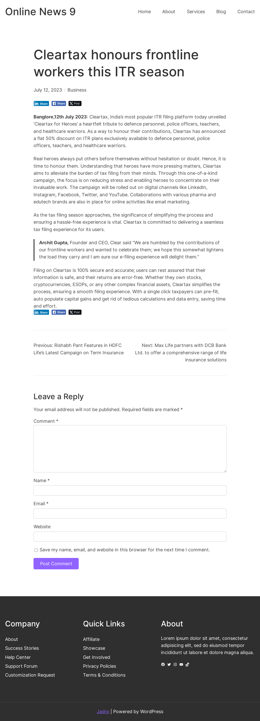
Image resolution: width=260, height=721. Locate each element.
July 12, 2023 (48, 90)
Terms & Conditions (104, 675)
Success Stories (22, 648)
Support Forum (21, 666)
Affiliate (91, 639)
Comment (46, 421)
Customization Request (30, 675)
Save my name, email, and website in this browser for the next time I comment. (125, 549)
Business (77, 90)
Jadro (103, 711)
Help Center (18, 657)
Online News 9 (40, 12)
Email (41, 503)
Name (42, 480)
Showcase (94, 648)
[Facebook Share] (59, 103)
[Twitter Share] (75, 103)
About (11, 639)
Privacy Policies (99, 666)
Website (42, 526)
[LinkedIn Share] (41, 103)
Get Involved (96, 657)
